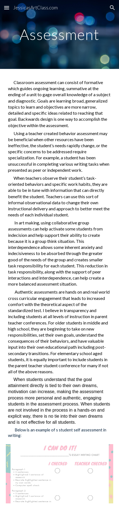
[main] (59, 34)
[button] (6, 7)
